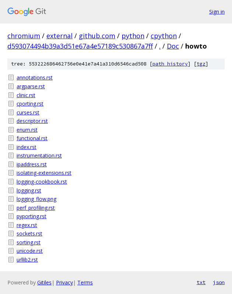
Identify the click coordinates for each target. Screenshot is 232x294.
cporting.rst (30, 103)
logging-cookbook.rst (42, 181)
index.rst (26, 147)
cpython (164, 35)
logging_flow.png (36, 198)
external (59, 35)
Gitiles (44, 282)
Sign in (217, 11)
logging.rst (29, 190)
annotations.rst (35, 77)
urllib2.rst (27, 259)
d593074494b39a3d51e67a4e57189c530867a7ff (80, 46)
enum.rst (27, 129)
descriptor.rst (32, 120)
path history (170, 64)
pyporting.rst (31, 216)
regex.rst (27, 225)
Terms (85, 282)
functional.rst (32, 138)
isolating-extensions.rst (44, 172)
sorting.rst (29, 242)
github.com (97, 35)
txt (201, 282)
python (133, 35)
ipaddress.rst (32, 164)
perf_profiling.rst (36, 207)
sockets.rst (29, 233)
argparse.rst (31, 86)
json (219, 282)
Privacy (64, 282)
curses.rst (28, 112)
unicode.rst (30, 250)
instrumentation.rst (39, 155)
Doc (173, 46)
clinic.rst (26, 95)
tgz (201, 64)
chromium (23, 35)
